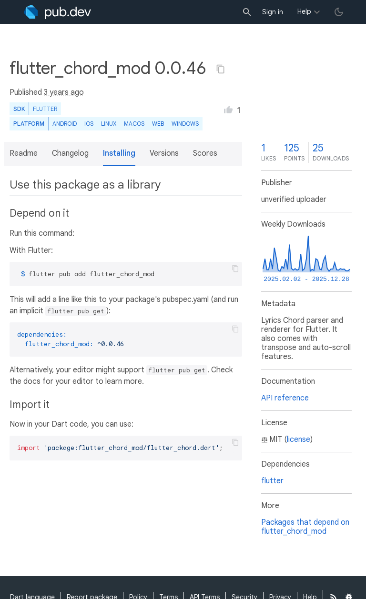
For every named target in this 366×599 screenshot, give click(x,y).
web (158, 123)
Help (304, 11)
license (298, 439)
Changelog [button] (70, 153)
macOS (134, 123)
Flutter (45, 108)
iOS (88, 123)
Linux (108, 123)
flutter (272, 481)
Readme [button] (24, 153)
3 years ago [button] (64, 92)
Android (64, 123)
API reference (285, 398)
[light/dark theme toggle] (339, 12)
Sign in (272, 12)
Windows (185, 123)
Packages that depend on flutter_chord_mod (305, 527)
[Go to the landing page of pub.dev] (57, 12)
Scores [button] (205, 153)
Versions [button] (164, 153)
